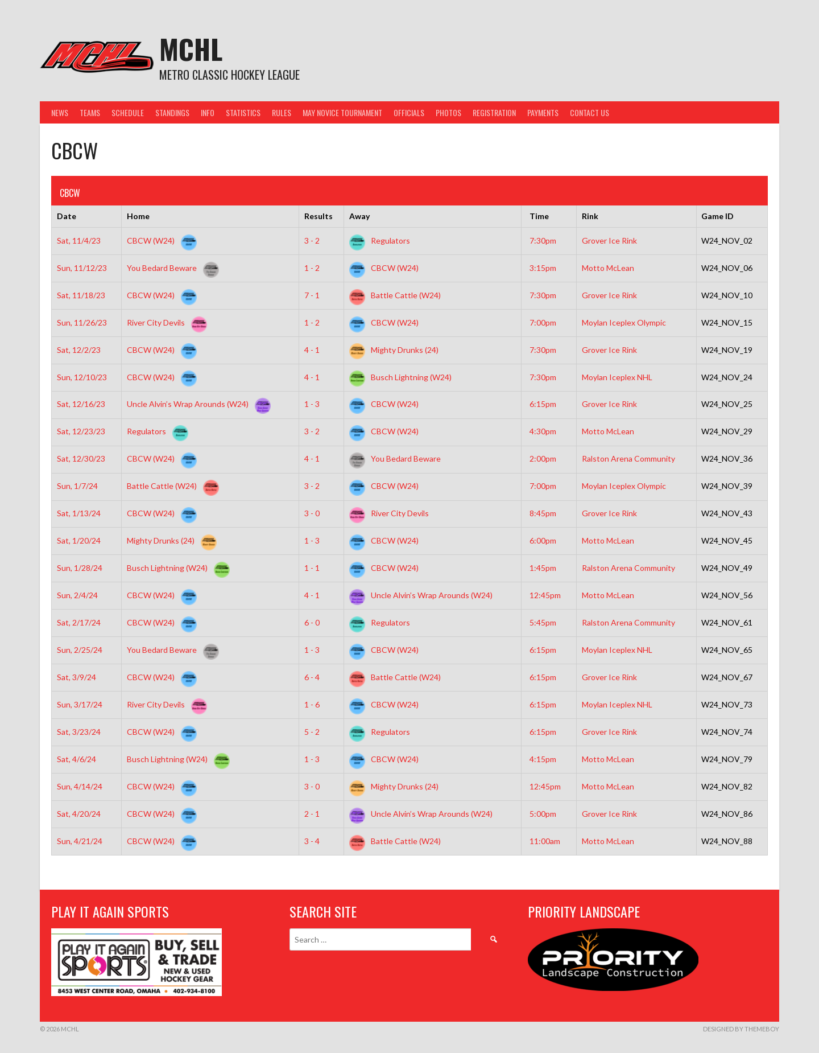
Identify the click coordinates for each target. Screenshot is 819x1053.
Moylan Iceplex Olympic (624, 322)
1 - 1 (312, 568)
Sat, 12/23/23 (81, 431)
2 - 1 (312, 813)
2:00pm (543, 458)
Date (66, 216)
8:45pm (543, 513)
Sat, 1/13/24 (79, 513)
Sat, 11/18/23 (81, 295)
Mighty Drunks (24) (394, 350)
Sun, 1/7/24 (77, 486)
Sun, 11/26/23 (82, 322)
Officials (409, 112)
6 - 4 (312, 677)
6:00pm (543, 540)
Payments (543, 112)
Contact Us (589, 112)
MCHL (190, 48)
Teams (90, 112)
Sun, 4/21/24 (79, 841)
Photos (448, 112)
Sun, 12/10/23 (82, 377)
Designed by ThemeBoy (741, 1029)
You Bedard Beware (170, 268)
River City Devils (164, 322)
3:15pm (543, 268)
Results (318, 216)
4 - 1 (312, 350)
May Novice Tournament (342, 112)
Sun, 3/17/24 (79, 704)
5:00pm (543, 813)
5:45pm (543, 622)
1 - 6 (312, 704)
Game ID (717, 216)
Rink (590, 216)
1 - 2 (312, 268)
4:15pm (543, 759)
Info (207, 112)
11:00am (545, 841)
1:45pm (543, 568)
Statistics (243, 112)
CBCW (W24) (159, 240)
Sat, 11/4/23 (79, 240)
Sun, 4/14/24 (79, 786)
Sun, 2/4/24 (77, 595)
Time (539, 216)
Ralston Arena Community (628, 458)
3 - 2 (312, 240)
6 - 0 (312, 622)
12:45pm (545, 595)
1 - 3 (312, 404)
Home (138, 216)
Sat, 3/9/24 (76, 677)
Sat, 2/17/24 (79, 622)
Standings (172, 112)
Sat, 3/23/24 (79, 732)
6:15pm (543, 404)
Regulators (379, 240)
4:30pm (543, 431)
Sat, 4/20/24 (79, 813)
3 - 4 (312, 841)
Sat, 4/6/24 (76, 759)
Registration (494, 112)
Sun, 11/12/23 (82, 268)
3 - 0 (312, 513)
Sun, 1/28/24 (79, 568)
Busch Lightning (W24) (400, 377)
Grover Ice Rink (609, 240)
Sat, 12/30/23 (81, 458)
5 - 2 (312, 732)
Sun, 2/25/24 (79, 650)
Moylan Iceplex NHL (617, 377)
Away (359, 216)
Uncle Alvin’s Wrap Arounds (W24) (196, 404)
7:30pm (543, 240)
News (59, 112)
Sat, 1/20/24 (79, 540)
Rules (281, 112)
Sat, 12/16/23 (81, 404)
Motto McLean (608, 268)
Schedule (127, 112)
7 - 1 (312, 295)
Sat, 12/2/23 (79, 350)
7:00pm (543, 322)
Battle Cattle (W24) (395, 295)
